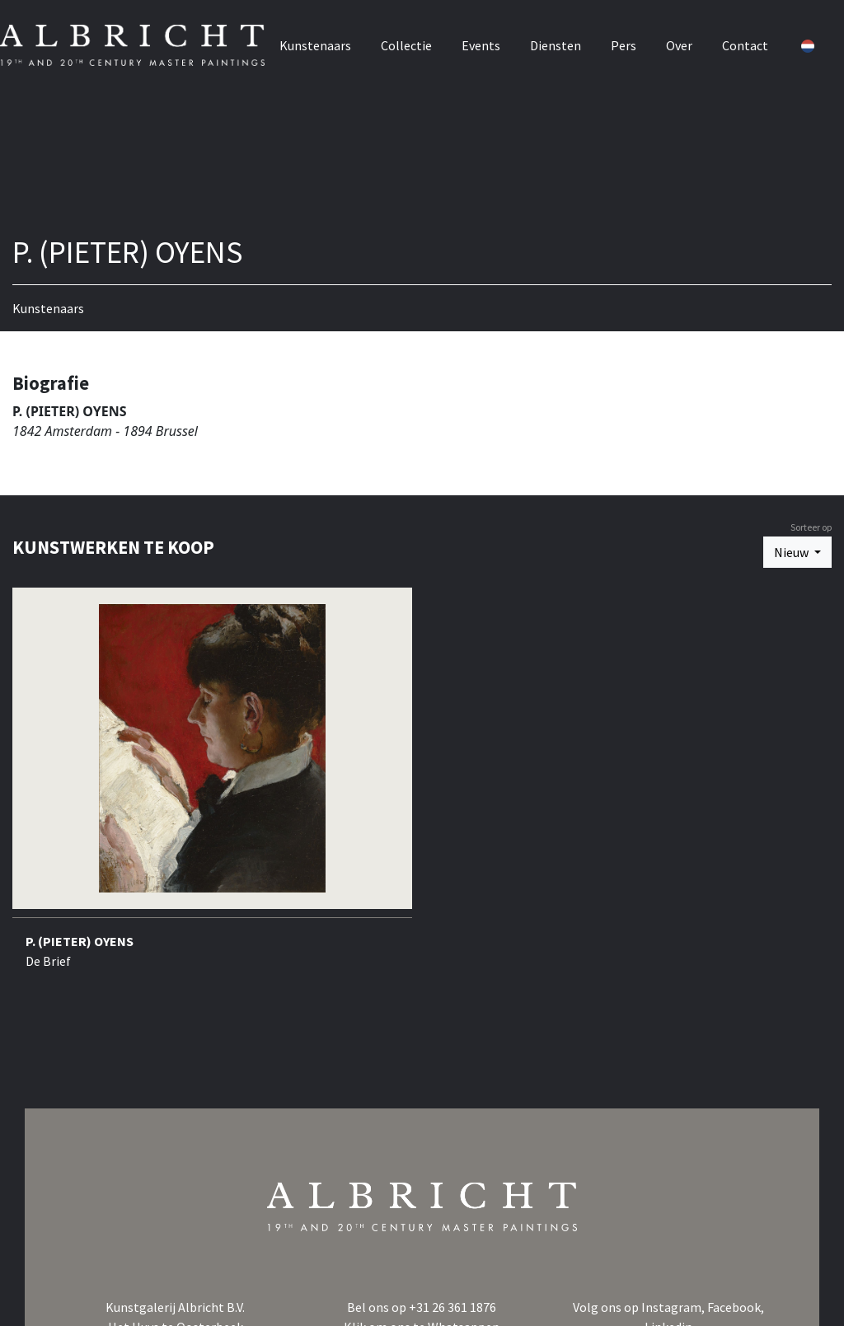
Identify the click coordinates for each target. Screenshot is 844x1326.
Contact (758, 38)
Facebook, (735, 1307)
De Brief (48, 961)
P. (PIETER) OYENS (80, 941)
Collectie (419, 38)
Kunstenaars (328, 38)
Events (494, 38)
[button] (819, 38)
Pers (636, 38)
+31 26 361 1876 (452, 1307)
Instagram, (674, 1307)
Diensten (568, 38)
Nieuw (792, 552)
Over (692, 38)
